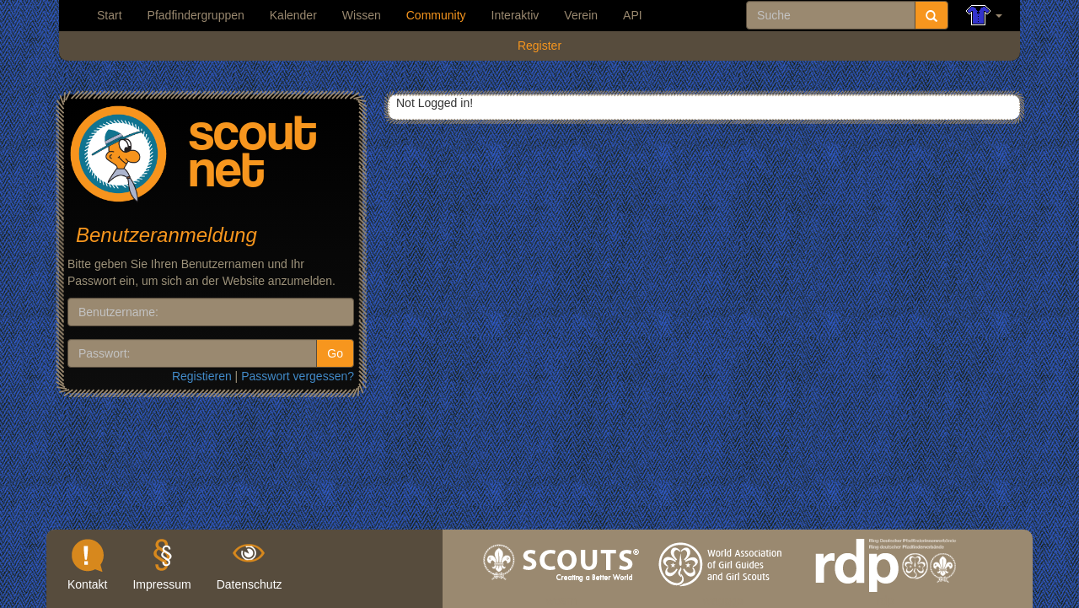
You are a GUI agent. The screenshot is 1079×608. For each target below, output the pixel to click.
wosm (561, 596)
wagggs (723, 596)
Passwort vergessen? (297, 376)
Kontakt (87, 584)
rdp (885, 596)
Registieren (202, 376)
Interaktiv (515, 15)
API (632, 15)
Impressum (161, 584)
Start (109, 15)
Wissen (361, 15)
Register (539, 45)
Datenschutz (249, 584)
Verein (581, 15)
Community (436, 15)
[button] (984, 15)
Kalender (293, 15)
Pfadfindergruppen (196, 15)
